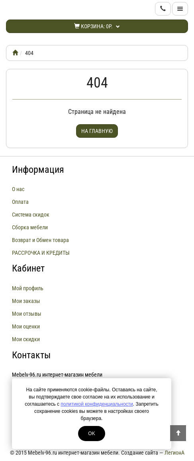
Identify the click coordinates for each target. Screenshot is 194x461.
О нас (18, 189)
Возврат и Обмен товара (40, 240)
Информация (38, 169)
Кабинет (28, 268)
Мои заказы (26, 301)
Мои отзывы (26, 314)
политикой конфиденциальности (97, 404)
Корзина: (97, 26)
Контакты (31, 355)
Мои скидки (26, 339)
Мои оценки (26, 326)
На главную (97, 131)
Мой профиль (27, 288)
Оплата (20, 202)
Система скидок (30, 214)
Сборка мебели (30, 227)
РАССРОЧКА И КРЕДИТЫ (41, 253)
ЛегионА (174, 452)
